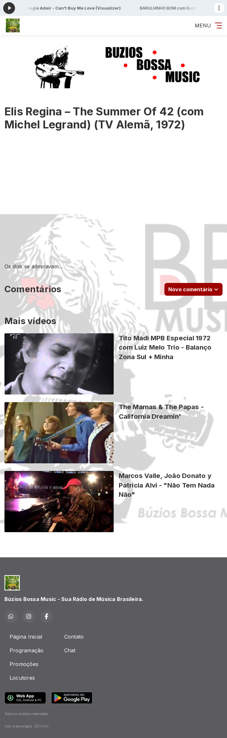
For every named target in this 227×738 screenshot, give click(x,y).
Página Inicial (26, 636)
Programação (27, 650)
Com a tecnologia (26, 726)
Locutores (22, 678)
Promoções (24, 664)
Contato (74, 636)
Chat (70, 650)
